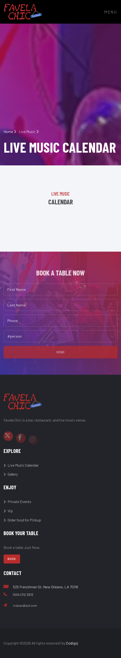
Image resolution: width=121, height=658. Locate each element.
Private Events (17, 501)
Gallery (11, 474)
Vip (8, 510)
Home (10, 131)
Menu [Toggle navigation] (110, 11)
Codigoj (72, 643)
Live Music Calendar (21, 465)
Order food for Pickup (22, 520)
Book (12, 559)
